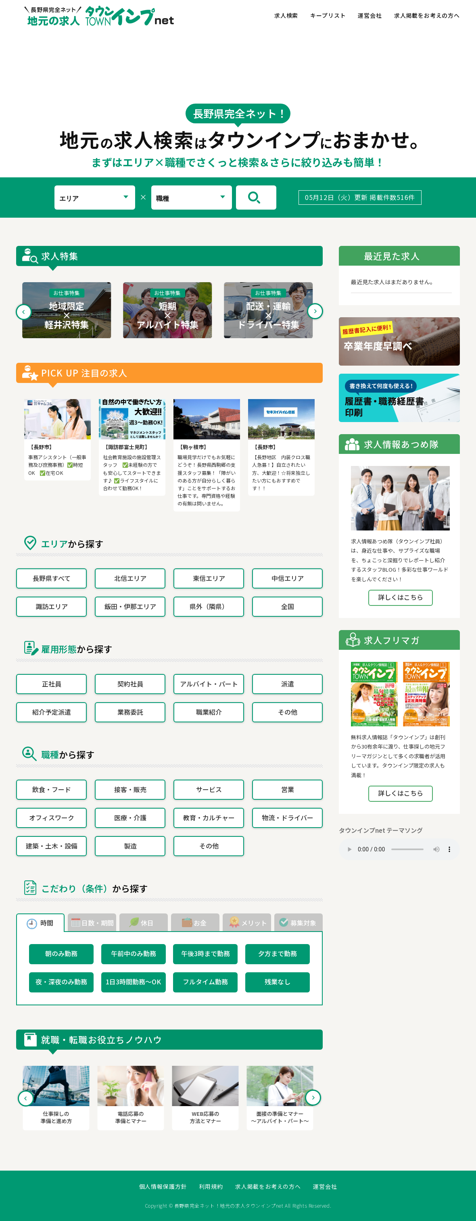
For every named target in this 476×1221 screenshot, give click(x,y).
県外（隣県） (209, 606)
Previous (23, 311)
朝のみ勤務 (61, 953)
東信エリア (209, 578)
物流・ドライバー (287, 817)
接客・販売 (130, 789)
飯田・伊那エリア (130, 606)
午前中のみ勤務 (133, 953)
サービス (209, 789)
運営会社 (370, 15)
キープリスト (328, 15)
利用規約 (211, 1186)
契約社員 (130, 684)
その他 (287, 712)
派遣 (287, 684)
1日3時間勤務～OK (133, 981)
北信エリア (130, 578)
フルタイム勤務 (205, 981)
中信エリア (287, 578)
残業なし (277, 981)
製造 (130, 846)
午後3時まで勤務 (205, 953)
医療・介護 (130, 817)
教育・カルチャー (209, 817)
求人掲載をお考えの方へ (427, 15)
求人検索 (286, 15)
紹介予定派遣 (51, 712)
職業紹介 (209, 712)
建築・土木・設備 (51, 846)
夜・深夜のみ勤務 (61, 981)
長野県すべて (52, 578)
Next (315, 311)
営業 (287, 789)
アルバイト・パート (209, 684)
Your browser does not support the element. (399, 849)
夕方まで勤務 (277, 953)
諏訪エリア (51, 606)
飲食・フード (51, 789)
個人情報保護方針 (163, 1186)
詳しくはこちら (400, 597)
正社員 (51, 684)
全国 (287, 606)
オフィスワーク (51, 817)
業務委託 (130, 712)
